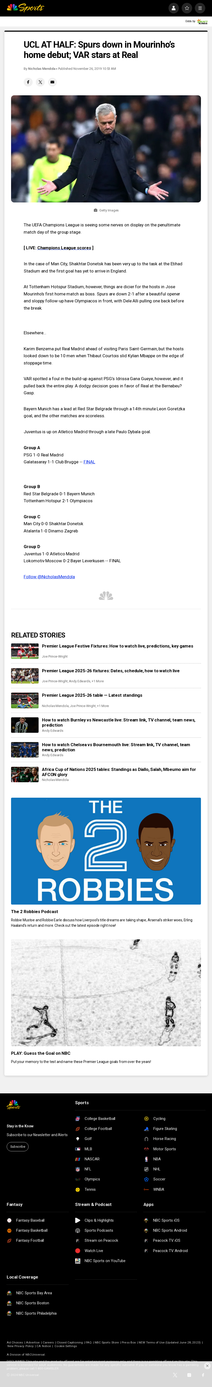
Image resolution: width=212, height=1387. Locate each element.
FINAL (89, 461)
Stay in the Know (20, 1126)
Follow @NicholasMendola (49, 576)
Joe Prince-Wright (55, 656)
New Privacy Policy (20, 1346)
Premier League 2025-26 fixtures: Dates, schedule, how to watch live (111, 670)
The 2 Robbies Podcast (34, 911)
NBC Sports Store (107, 1342)
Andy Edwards (79, 681)
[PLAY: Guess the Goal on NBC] (106, 992)
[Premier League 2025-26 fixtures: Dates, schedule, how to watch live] (25, 676)
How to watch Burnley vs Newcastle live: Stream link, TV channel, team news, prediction (118, 722)
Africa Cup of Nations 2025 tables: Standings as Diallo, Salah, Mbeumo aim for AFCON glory (119, 772)
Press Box (129, 1342)
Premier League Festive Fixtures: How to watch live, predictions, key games (117, 646)
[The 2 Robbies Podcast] (106, 851)
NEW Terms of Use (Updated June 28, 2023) (169, 1342)
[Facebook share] (28, 82)
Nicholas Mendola (41, 69)
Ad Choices (15, 1342)
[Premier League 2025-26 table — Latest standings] (25, 700)
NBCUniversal (35, 1354)
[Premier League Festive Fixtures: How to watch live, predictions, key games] (25, 651)
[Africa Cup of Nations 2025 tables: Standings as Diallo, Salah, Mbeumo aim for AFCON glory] (25, 774)
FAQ (89, 1342)
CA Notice (44, 1346)
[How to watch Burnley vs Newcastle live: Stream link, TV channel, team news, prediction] (25, 725)
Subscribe (17, 1146)
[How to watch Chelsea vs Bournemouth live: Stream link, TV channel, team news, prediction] (25, 750)
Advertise (33, 1342)
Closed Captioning (70, 1342)
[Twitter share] (40, 82)
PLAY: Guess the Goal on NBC (41, 1053)
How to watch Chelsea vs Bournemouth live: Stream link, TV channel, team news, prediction (116, 747)
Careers (48, 1342)
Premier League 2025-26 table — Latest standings (92, 695)
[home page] (25, 8)
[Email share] (52, 82)
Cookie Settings (66, 1346)
